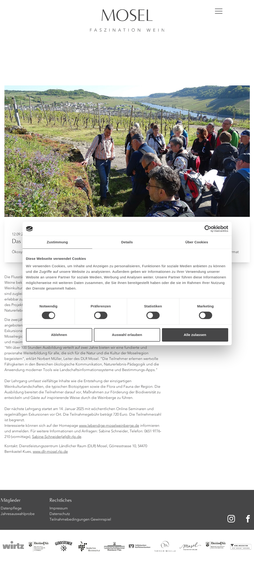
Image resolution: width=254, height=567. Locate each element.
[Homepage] (127, 16)
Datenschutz (59, 514)
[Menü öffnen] (218, 11)
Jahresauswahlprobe (18, 514)
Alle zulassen (195, 335)
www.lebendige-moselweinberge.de (109, 426)
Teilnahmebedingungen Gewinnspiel (80, 519)
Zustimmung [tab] (57, 242)
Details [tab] (127, 242)
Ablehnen (59, 335)
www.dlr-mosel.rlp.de (50, 452)
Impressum (58, 508)
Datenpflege (11, 508)
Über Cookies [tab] (196, 242)
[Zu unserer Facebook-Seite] (249, 518)
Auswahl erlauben (127, 335)
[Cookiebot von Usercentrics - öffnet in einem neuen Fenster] (208, 228)
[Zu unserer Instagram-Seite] (231, 518)
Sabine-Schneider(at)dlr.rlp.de (56, 437)
